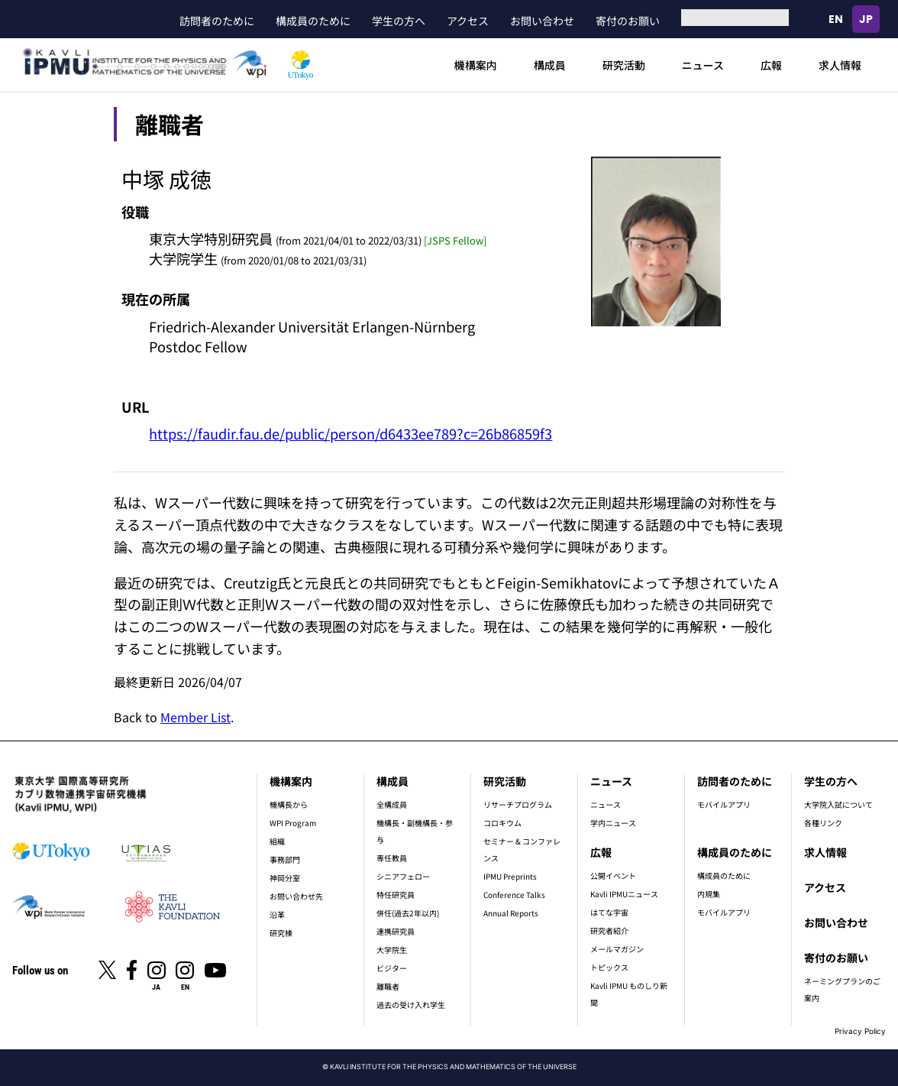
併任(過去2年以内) (407, 913)
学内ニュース (613, 822)
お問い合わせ (542, 20)
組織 (277, 841)
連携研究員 (395, 931)
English (835, 19)
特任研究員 (395, 894)
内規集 (708, 894)
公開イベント (613, 875)
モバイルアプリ (724, 804)
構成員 (550, 65)
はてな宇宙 (609, 912)
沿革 (277, 914)
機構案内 (475, 65)
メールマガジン (617, 949)
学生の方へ (398, 20)
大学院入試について (838, 804)
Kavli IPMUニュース (624, 894)
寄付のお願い (628, 20)
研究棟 (281, 932)
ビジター (391, 968)
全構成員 (391, 804)
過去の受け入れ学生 (410, 1004)
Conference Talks (514, 894)
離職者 (387, 986)
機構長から (289, 804)
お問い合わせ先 (296, 896)
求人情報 (840, 65)
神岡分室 (285, 877)
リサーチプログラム (517, 804)
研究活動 (623, 65)
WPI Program (293, 822)
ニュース (703, 65)
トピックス (609, 967)
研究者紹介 (609, 930)
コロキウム (502, 822)
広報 (771, 65)
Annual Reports (510, 913)
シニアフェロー (403, 876)
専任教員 (391, 858)
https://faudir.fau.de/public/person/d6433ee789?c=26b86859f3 (350, 433)
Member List (195, 717)
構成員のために (313, 20)
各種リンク (823, 822)
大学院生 (391, 949)
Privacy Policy (860, 1031)
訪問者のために (216, 20)
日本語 (866, 19)
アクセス (468, 20)
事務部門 (285, 859)
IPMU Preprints (510, 876)
